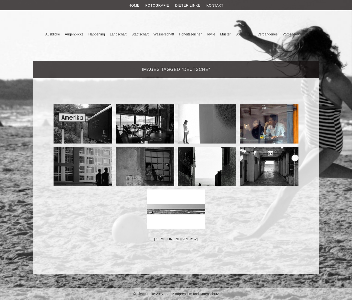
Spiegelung (244, 34)
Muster (225, 34)
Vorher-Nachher (295, 34)
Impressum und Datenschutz (197, 294)
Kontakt (214, 5)
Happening (96, 34)
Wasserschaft (164, 34)
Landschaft (118, 34)
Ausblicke (52, 34)
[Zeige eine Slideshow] (176, 239)
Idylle (211, 34)
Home (134, 5)
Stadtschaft (140, 34)
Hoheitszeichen (190, 34)
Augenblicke (74, 34)
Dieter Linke (187, 5)
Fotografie (157, 5)
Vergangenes (267, 34)
